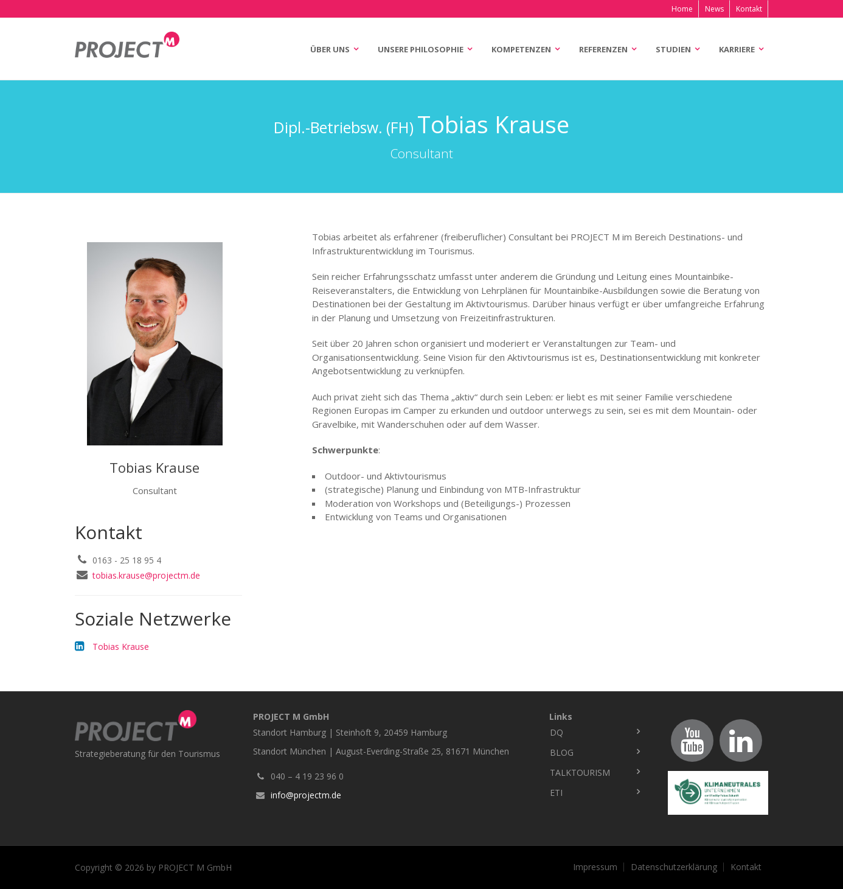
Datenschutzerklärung (674, 867)
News (714, 9)
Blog (562, 752)
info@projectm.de (306, 795)
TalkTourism (580, 772)
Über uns (330, 49)
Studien (673, 49)
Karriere (737, 49)
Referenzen (603, 49)
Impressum (595, 867)
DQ (556, 732)
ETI (556, 792)
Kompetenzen (521, 49)
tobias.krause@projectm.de (146, 575)
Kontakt (749, 9)
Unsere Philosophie (420, 49)
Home (682, 9)
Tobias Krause (120, 646)
